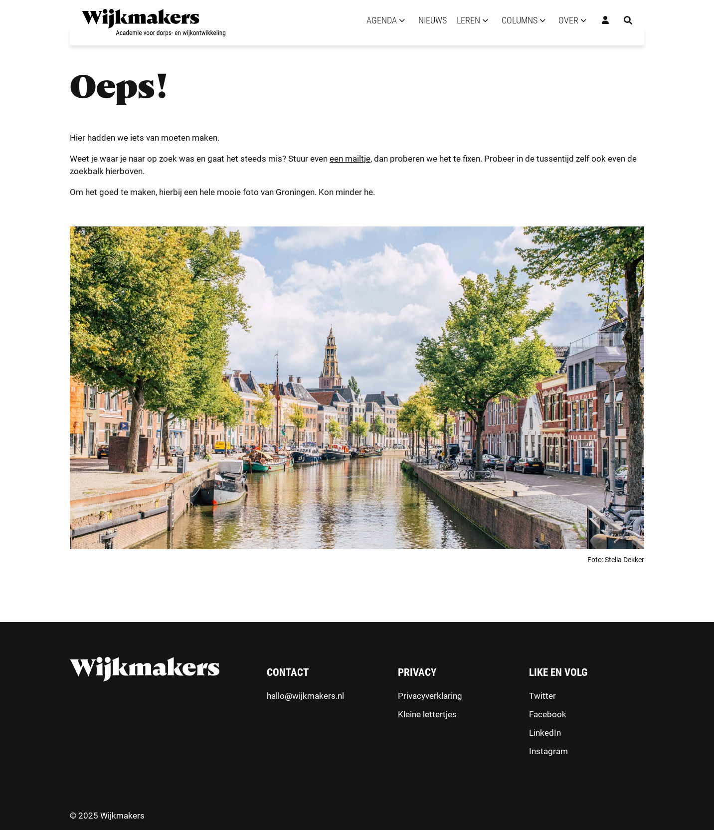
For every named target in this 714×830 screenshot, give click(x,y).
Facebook (547, 714)
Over (568, 20)
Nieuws (432, 20)
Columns (519, 20)
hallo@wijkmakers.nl (305, 696)
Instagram (548, 751)
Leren (468, 20)
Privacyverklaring (430, 696)
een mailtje (350, 159)
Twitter (542, 696)
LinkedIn (545, 733)
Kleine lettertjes (427, 714)
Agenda (381, 20)
